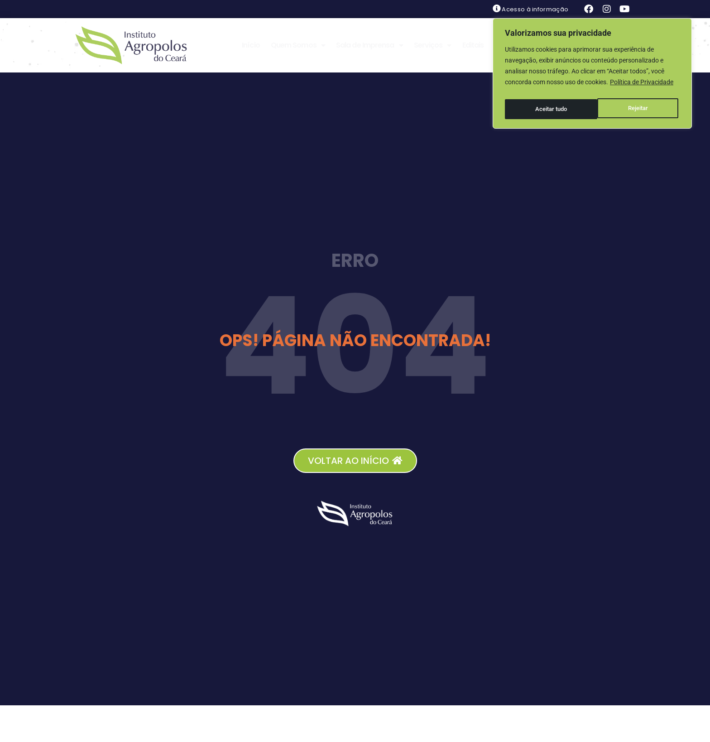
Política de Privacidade (641, 82)
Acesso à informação (535, 9)
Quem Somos (298, 45)
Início (251, 45)
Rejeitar (544, 104)
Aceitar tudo (634, 104)
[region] (592, 71)
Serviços (432, 45)
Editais (473, 45)
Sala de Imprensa (369, 45)
